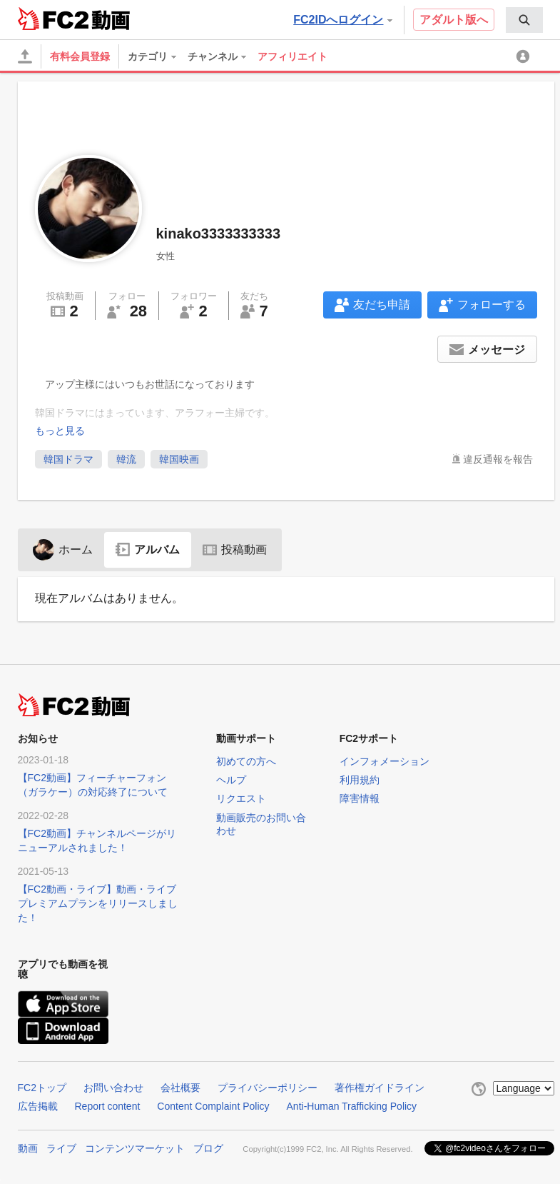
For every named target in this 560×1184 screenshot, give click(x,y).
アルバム (148, 549)
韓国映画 (179, 459)
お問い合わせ (113, 1087)
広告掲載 (38, 1106)
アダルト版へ (453, 20)
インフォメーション (384, 761)
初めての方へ (246, 761)
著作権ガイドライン (379, 1087)
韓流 (126, 459)
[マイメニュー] (525, 56)
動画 (28, 1148)
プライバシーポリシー (267, 1087)
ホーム (63, 549)
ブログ (208, 1148)
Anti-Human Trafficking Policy (352, 1106)
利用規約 (360, 780)
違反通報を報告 (498, 459)
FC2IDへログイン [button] (342, 20)
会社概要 (180, 1087)
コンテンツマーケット (135, 1148)
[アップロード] (25, 56)
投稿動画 (235, 549)
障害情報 (360, 798)
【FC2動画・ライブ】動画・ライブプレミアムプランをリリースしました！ (98, 903)
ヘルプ (231, 780)
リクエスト (241, 798)
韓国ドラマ (68, 459)
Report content (108, 1106)
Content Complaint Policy (213, 1106)
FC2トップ (42, 1087)
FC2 (53, 18)
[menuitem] (524, 20)
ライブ (61, 1148)
